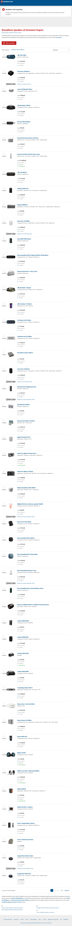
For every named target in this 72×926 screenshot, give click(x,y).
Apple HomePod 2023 (23, 437)
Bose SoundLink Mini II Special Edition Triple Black (32, 255)
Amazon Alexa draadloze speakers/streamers (12, 907)
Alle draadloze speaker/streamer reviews (11, 32)
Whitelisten (65, 919)
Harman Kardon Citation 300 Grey (27, 138)
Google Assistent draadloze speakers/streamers (48, 907)
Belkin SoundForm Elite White (26, 488)
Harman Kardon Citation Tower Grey (28, 154)
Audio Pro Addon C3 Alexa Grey (26, 453)
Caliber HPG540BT (23, 671)
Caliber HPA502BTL (23, 621)
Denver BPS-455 (22, 736)
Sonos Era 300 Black (23, 71)
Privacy (27, 919)
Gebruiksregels (33, 919)
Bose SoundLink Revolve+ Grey (26, 570)
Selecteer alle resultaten (17, 49)
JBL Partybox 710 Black (24, 304)
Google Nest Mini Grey (24, 873)
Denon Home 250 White (24, 720)
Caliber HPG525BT (23, 653)
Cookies (44, 919)
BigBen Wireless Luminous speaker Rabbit (30, 504)
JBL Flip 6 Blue (21, 55)
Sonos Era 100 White (23, 221)
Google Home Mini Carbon (25, 856)
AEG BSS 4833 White (23, 404)
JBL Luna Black (22, 172)
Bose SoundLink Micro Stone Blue (27, 554)
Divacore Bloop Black (23, 122)
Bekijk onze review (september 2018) (26, 399)
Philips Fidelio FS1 (23, 188)
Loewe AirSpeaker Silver (24, 89)
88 (61, 890)
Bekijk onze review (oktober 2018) (25, 868)
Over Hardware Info (8, 919)
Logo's (39, 919)
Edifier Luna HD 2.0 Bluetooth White (28, 771)
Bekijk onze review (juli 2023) (24, 84)
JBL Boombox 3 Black (23, 105)
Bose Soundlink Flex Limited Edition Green (30, 588)
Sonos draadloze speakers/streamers (45, 912)
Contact (22, 919)
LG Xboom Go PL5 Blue (24, 320)
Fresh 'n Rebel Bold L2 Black (25, 823)
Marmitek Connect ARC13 (25, 353)
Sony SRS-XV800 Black (24, 239)
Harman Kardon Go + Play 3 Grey (27, 271)
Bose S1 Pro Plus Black (24, 522)
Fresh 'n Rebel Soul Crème (25, 839)
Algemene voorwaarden (53, 919)
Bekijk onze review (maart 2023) (24, 233)
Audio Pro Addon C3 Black (25, 471)
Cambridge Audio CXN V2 (25, 688)
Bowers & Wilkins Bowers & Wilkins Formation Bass (33, 604)
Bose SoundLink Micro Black (26, 538)
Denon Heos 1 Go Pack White (26, 704)
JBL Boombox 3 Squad (24, 288)
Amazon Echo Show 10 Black (26, 421)
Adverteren (16, 919)
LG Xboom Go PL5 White (24, 336)
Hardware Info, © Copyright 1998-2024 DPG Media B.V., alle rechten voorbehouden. (36, 922)
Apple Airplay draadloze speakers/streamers (12, 909)
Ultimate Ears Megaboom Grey (26, 387)
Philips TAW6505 (22, 205)
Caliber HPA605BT (22, 637)
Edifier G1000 (21, 753)
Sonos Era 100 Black (23, 369)
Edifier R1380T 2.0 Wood (24, 807)
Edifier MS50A (21, 789)
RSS (61, 919)
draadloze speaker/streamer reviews (11, 902)
